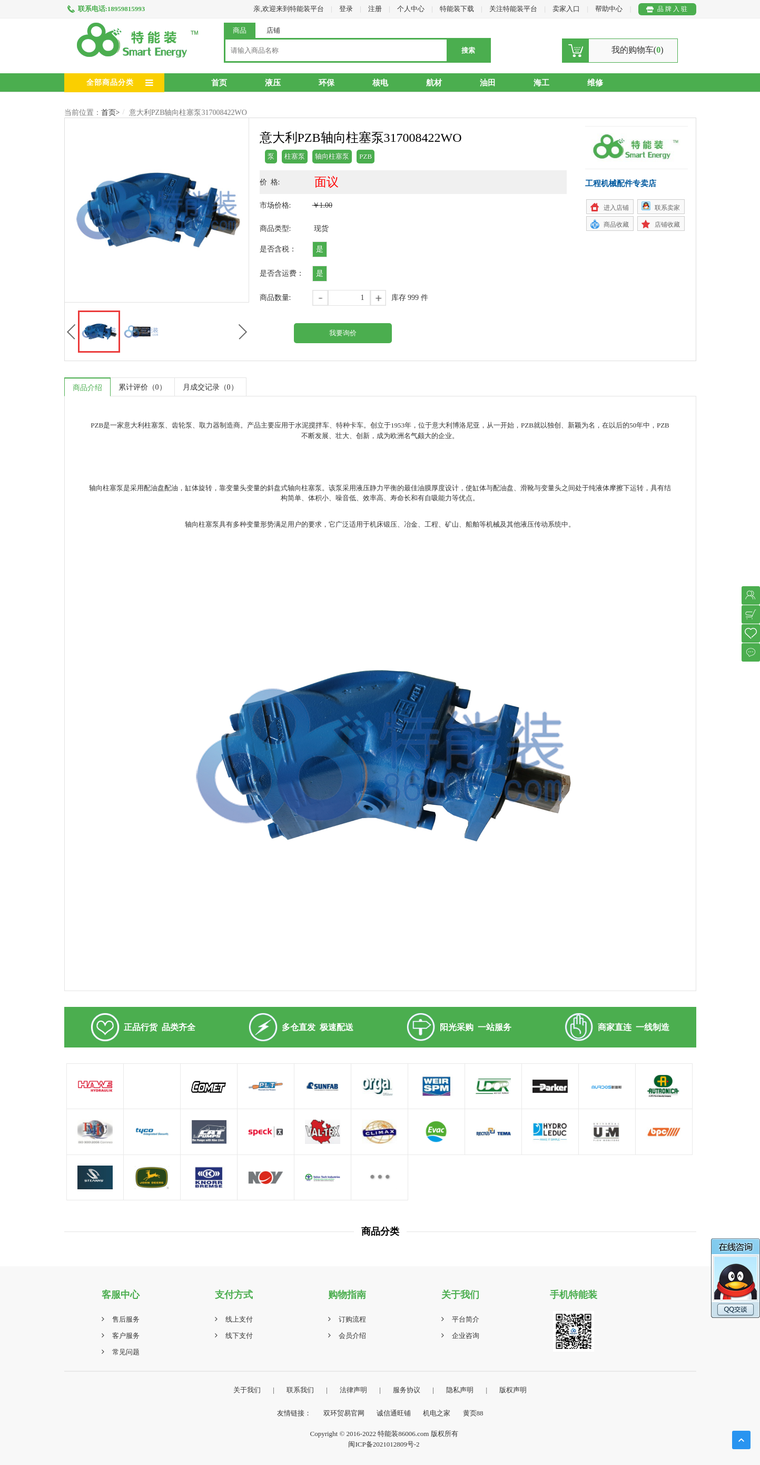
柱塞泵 (294, 156)
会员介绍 (352, 1336)
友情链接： (294, 1413)
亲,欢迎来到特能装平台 (288, 9)
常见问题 (126, 1352)
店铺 (273, 30)
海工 (541, 83)
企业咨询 (465, 1336)
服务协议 (406, 1390)
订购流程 (352, 1319)
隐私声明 (459, 1390)
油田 (488, 83)
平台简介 (465, 1319)
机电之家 (436, 1413)
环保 (326, 83)
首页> (110, 113)
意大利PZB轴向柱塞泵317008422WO (188, 113)
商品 (239, 30)
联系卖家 (667, 207)
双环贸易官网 (343, 1413)
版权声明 (513, 1390)
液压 (273, 83)
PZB (365, 156)
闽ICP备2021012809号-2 (383, 1444)
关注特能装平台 (514, 9)
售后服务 (126, 1319)
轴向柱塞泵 (332, 156)
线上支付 (239, 1319)
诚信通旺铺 (394, 1413)
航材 (434, 83)
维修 (595, 83)
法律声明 (353, 1390)
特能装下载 (458, 9)
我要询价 (343, 333)
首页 (219, 83)
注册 (375, 9)
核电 (380, 83)
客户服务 (126, 1336)
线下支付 (239, 1336)
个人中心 (411, 9)
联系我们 (300, 1390)
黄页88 (473, 1413)
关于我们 (247, 1390)
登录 (346, 9)
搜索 (468, 50)
